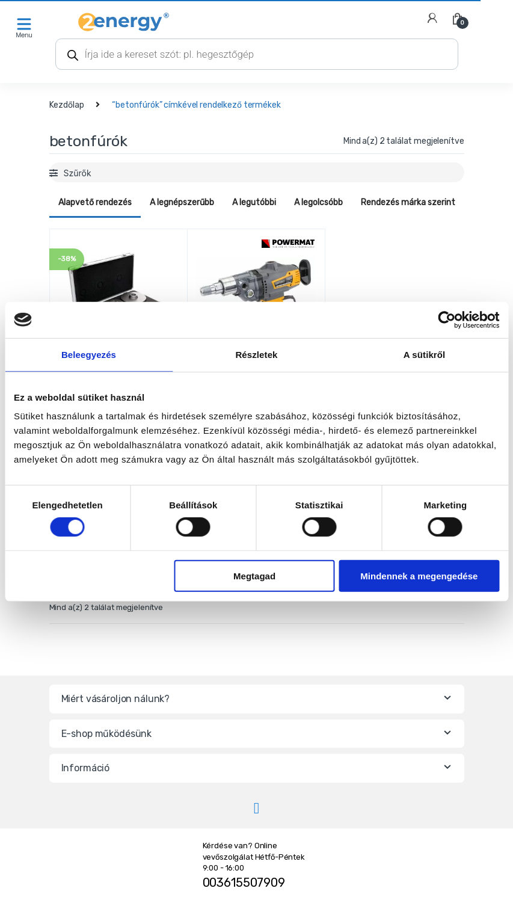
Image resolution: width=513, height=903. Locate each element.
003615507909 (244, 882)
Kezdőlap (66, 105)
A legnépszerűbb (182, 202)
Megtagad (254, 575)
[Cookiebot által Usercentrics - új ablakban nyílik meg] (446, 319)
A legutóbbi (254, 202)
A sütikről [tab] (425, 354)
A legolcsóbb (318, 202)
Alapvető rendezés (95, 202)
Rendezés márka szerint (408, 202)
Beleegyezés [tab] (88, 354)
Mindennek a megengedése (419, 575)
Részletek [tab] (256, 354)
